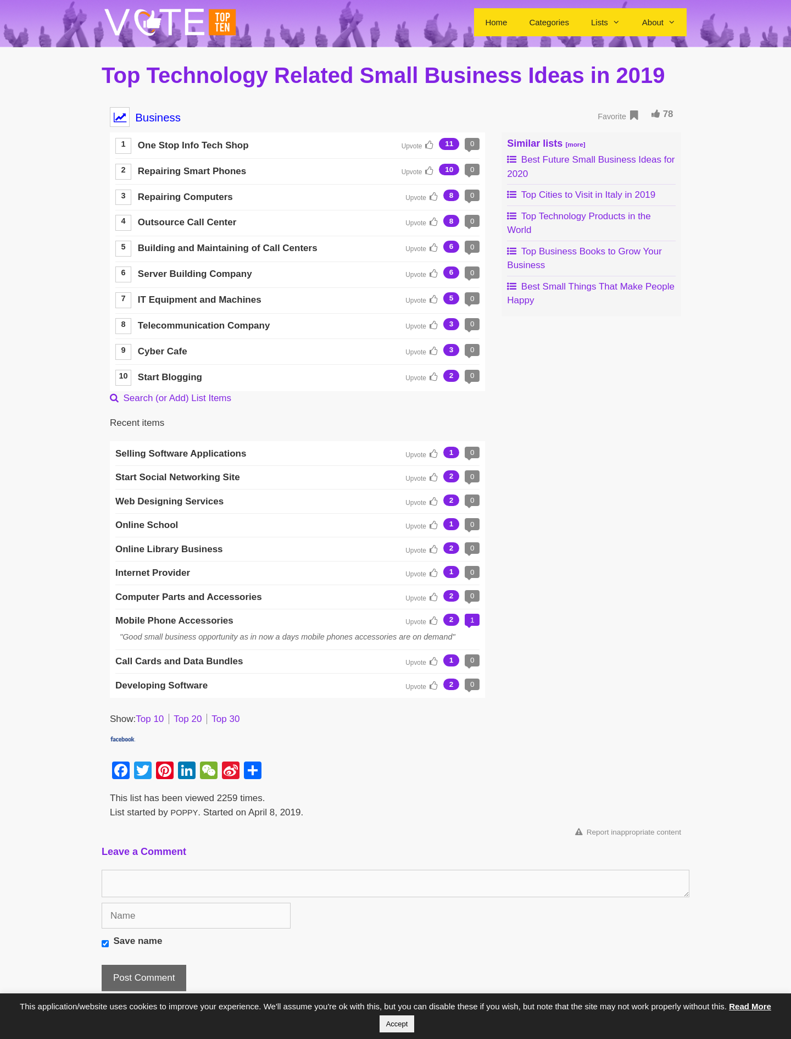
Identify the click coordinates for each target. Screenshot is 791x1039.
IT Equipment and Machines (199, 300)
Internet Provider (152, 573)
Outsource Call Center (187, 222)
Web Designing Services (169, 501)
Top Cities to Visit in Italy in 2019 (581, 195)
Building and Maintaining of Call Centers (227, 248)
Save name (138, 941)
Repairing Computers (185, 197)
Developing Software (161, 685)
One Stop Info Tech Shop (193, 145)
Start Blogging (170, 377)
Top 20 (188, 719)
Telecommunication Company (204, 325)
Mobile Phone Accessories (174, 620)
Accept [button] (397, 1024)
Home (496, 22)
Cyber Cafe (162, 351)
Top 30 (225, 719)
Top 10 (150, 719)
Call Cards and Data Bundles (179, 661)
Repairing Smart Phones (192, 171)
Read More (750, 1006)
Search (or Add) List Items (170, 398)
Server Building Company (195, 274)
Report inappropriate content (628, 832)
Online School (146, 525)
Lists (611, 22)
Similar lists (546, 143)
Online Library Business (169, 549)
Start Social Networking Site (177, 477)
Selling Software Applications (180, 453)
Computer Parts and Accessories (188, 597)
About (664, 22)
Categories (549, 22)
